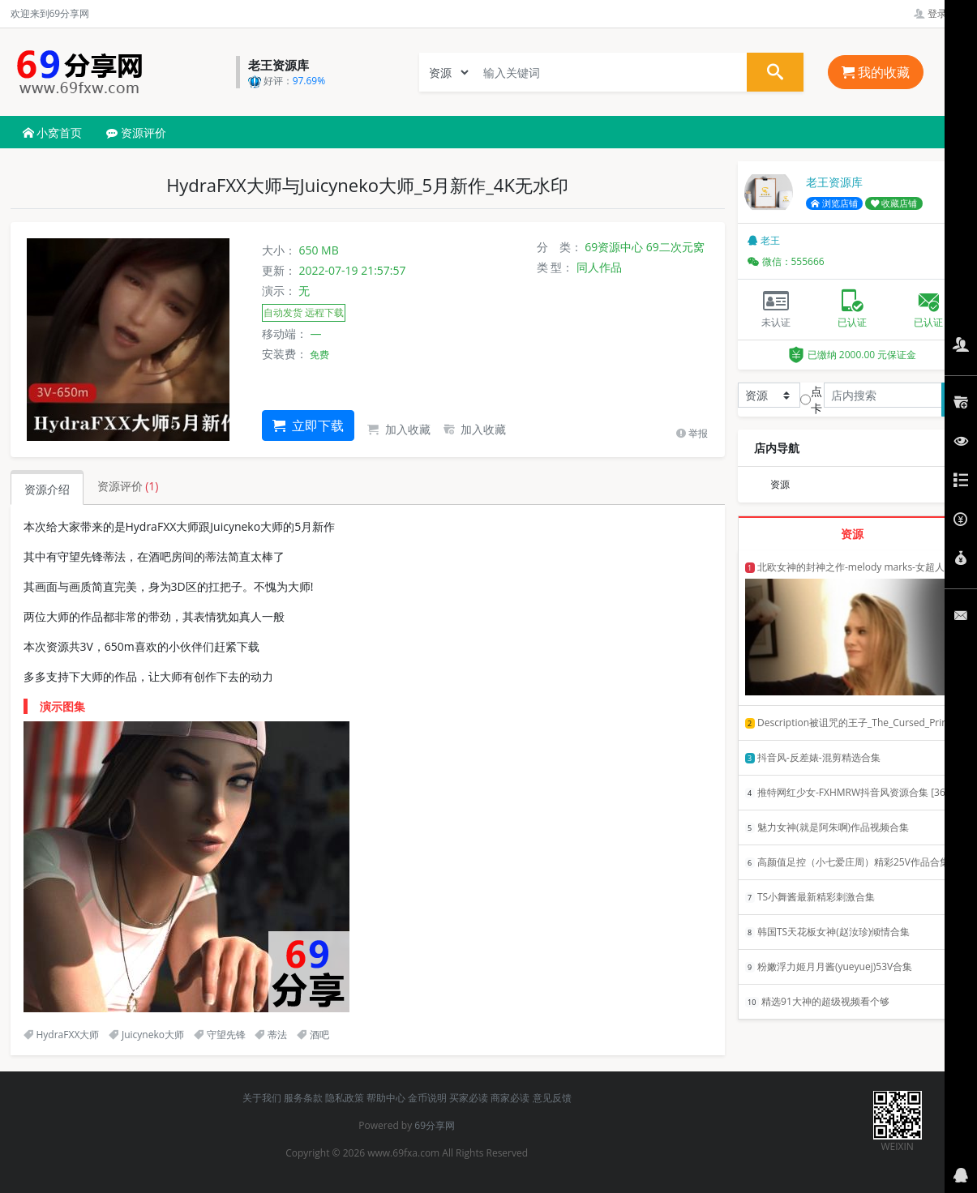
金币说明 (427, 1098)
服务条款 (303, 1098)
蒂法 (271, 1034)
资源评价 (136, 132)
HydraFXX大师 (62, 1034)
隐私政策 (344, 1098)
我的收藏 (876, 72)
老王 (764, 240)
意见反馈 (552, 1098)
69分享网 (434, 1125)
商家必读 (510, 1098)
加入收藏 (399, 429)
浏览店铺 (834, 203)
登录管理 (940, 13)
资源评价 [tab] (128, 486)
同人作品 (599, 267)
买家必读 (468, 1098)
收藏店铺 (894, 203)
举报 (692, 433)
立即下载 (308, 425)
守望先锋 (220, 1034)
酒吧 (313, 1034)
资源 (780, 484)
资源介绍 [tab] (47, 489)
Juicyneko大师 (146, 1034)
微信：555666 (786, 261)
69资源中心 (614, 246)
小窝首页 (53, 132)
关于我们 (261, 1098)
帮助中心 (385, 1098)
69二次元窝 (675, 246)
